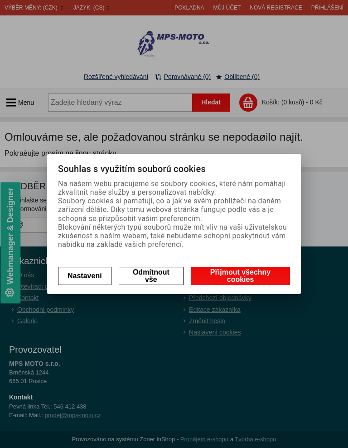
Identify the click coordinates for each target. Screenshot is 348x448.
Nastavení (85, 276)
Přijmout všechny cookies (240, 275)
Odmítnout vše (151, 275)
